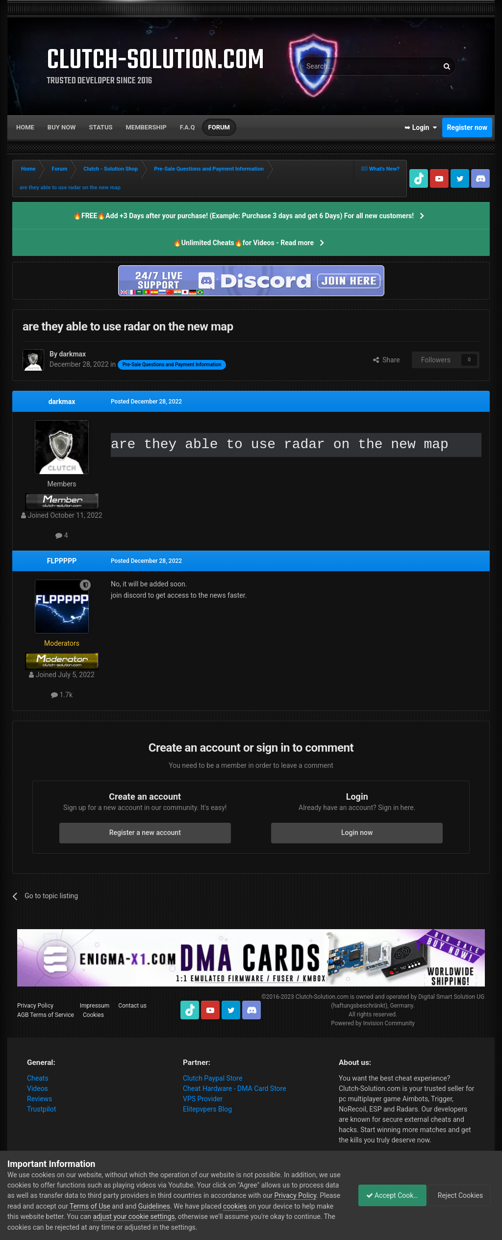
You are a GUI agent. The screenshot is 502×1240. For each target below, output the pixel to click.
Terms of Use (157, 1206)
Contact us (132, 1005)
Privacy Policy (35, 1005)
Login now (357, 832)
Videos (37, 1088)
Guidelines (222, 1206)
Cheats (38, 1078)
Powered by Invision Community (373, 1023)
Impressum (94, 1005)
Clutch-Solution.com (322, 996)
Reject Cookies (460, 1195)
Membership (146, 127)
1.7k (62, 695)
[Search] (345, 66)
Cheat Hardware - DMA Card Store (234, 1088)
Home (25, 127)
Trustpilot (41, 1109)
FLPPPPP (61, 561)
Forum (219, 127)
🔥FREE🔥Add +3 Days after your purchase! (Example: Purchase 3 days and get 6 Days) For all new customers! (243, 216)
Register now (467, 127)
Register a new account (145, 832)
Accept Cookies (387, 1195)
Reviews (39, 1099)
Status (101, 127)
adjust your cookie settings (211, 1216)
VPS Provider (203, 1099)
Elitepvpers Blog (207, 1109)
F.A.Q (187, 127)
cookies (302, 1206)
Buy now (62, 127)
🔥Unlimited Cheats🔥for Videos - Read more (243, 243)
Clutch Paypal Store (212, 1078)
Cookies (93, 1015)
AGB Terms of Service (45, 1015)
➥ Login (420, 127)
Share (386, 360)
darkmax (62, 401)
